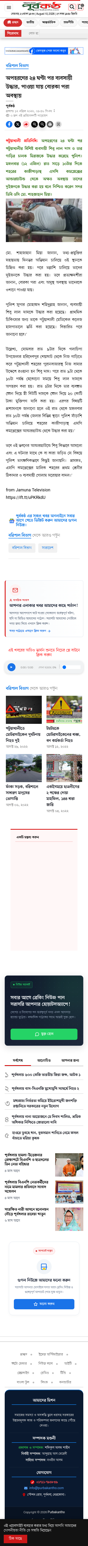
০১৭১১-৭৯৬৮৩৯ (44, 1482)
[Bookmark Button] (58, 124)
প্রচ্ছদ (12, 22)
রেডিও (45, 1373)
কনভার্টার (65, 1382)
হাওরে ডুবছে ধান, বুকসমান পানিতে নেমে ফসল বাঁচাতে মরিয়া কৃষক (45, 1136)
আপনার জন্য (70, 1061)
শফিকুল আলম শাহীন (57, 1447)
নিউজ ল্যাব (45, 1363)
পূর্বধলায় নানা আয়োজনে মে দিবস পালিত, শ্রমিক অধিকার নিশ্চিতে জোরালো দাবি (46, 1120)
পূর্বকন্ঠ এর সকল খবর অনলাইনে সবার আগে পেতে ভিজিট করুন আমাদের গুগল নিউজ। (46, 521)
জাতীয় (30, 22)
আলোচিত (44, 1061)
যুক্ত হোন (44, 1034)
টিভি (63, 1373)
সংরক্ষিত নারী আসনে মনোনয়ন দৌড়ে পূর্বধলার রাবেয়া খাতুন (27, 1212)
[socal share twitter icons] (17, 124)
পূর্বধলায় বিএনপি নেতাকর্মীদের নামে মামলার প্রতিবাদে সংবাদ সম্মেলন (26, 1187)
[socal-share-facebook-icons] (9, 124)
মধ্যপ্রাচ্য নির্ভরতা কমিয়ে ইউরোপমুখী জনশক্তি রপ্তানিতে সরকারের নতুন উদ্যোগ (45, 1104)
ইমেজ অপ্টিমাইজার (51, 1354)
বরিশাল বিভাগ (17, 66)
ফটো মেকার (19, 1363)
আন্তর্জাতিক (48, 22)
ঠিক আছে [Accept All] (15, 1538)
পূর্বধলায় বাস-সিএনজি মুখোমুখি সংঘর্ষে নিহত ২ (45, 1088)
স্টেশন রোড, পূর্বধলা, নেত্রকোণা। (44, 1494)
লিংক (44, 1382)
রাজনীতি (69, 22)
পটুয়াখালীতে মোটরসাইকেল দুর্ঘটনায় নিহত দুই (23, 734)
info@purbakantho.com (44, 1488)
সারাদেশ (48, 548)
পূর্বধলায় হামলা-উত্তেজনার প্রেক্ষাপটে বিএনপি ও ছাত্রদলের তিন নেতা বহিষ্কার (27, 1160)
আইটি (68, 1363)
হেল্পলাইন (23, 1373)
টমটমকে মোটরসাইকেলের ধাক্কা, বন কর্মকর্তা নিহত (63, 734)
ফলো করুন (44, 1304)
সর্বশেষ (18, 1061)
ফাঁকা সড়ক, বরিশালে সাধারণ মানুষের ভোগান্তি (22, 793)
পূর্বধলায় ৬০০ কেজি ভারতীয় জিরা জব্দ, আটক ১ (45, 1075)
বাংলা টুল (23, 1382)
